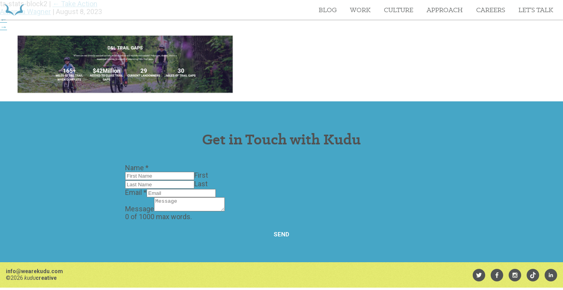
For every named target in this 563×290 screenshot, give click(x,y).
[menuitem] (479, 277)
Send (281, 236)
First (201, 175)
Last (201, 184)
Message (139, 211)
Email (136, 192)
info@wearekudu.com (34, 273)
